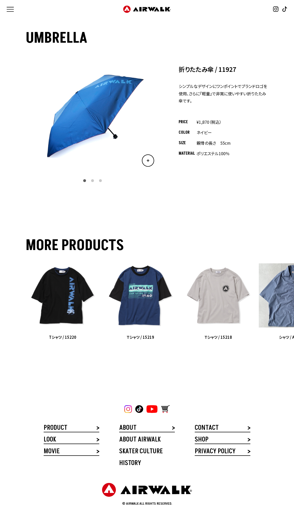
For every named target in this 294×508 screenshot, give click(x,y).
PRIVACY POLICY (215, 452)
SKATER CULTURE (141, 452)
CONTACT (207, 428)
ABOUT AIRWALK (140, 440)
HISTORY (130, 464)
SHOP (202, 440)
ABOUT (128, 428)
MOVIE (52, 452)
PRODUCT (55, 428)
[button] (84, 180)
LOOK (50, 440)
